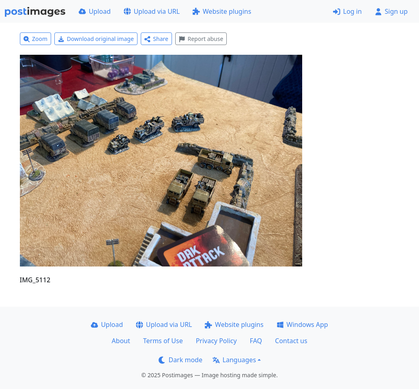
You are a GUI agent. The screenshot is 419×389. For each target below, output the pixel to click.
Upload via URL (152, 11)
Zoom (36, 39)
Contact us (291, 340)
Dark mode (180, 359)
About (121, 340)
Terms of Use (163, 340)
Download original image (96, 39)
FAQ (256, 340)
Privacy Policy (216, 340)
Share (156, 39)
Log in (347, 11)
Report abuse (201, 39)
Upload (95, 11)
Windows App (302, 324)
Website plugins (222, 11)
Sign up (391, 11)
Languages (234, 359)
